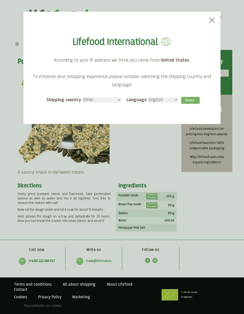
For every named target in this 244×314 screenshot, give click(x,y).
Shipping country (83, 99)
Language (152, 99)
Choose (189, 100)
